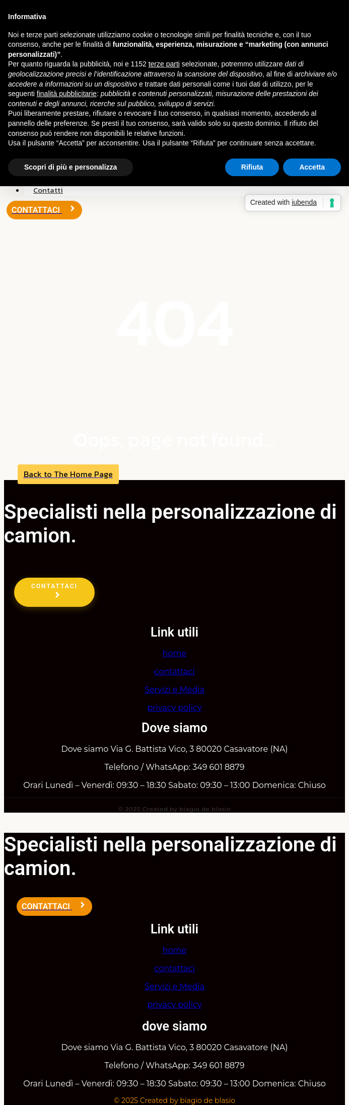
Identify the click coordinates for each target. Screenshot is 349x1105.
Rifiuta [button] (252, 167)
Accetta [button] (312, 167)
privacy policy (174, 708)
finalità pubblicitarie (67, 94)
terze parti (164, 64)
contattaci (174, 671)
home (175, 653)
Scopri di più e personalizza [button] (70, 167)
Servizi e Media (174, 689)
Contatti (48, 190)
